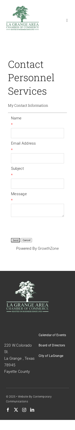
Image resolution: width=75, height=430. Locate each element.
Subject (17, 168)
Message (19, 194)
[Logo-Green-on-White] (22, 7)
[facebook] (8, 410)
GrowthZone (48, 248)
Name (16, 118)
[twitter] (16, 410)
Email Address (23, 143)
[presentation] (41, 227)
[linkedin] (32, 410)
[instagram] (24, 410)
